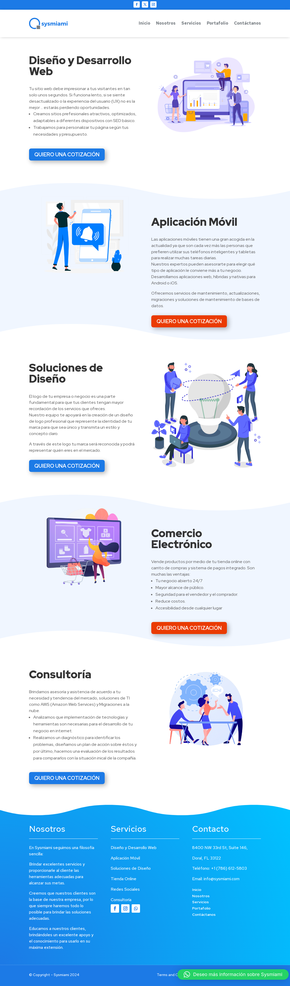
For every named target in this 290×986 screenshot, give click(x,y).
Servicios (191, 23)
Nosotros (166, 23)
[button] (233, 974)
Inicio (144, 23)
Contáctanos (247, 23)
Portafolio (217, 23)
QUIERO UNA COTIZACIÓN (66, 154)
